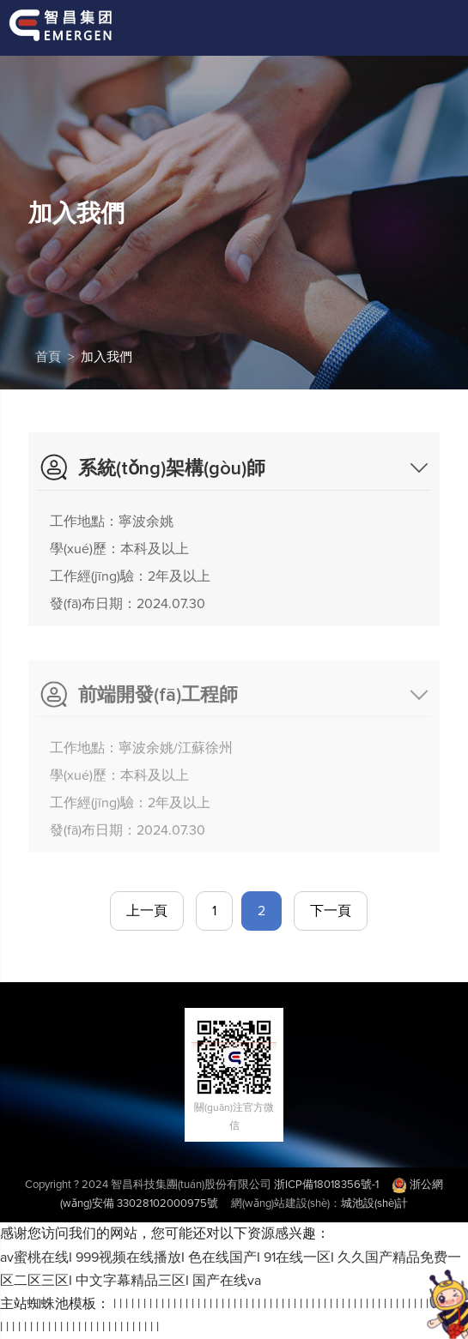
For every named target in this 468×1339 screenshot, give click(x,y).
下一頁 (330, 911)
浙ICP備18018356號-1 (326, 1185)
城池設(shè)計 (374, 1203)
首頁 (48, 357)
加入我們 (106, 357)
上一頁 (146, 911)
